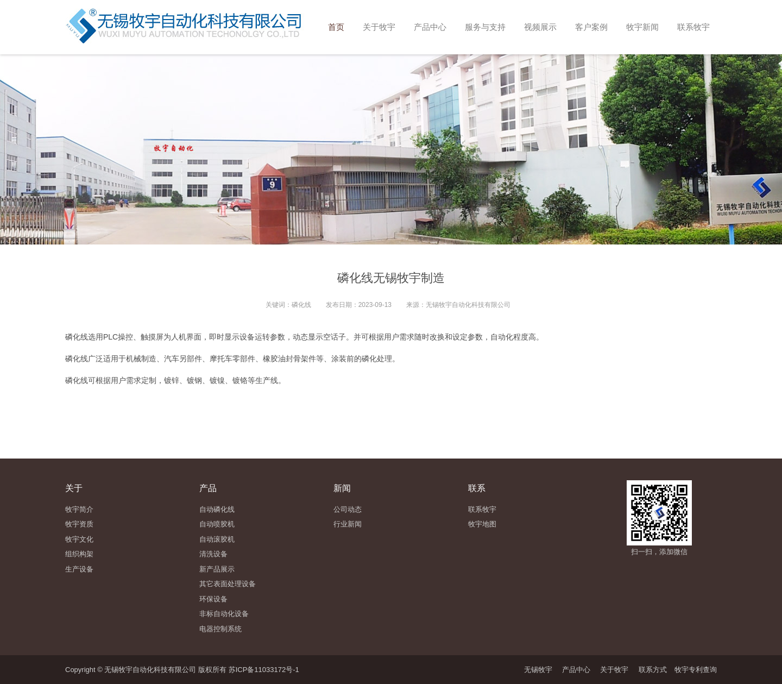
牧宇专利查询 (695, 670)
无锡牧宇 (538, 670)
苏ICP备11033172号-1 (264, 670)
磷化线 (76, 336)
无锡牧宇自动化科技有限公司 (468, 305)
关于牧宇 (614, 670)
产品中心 (576, 670)
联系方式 (653, 670)
